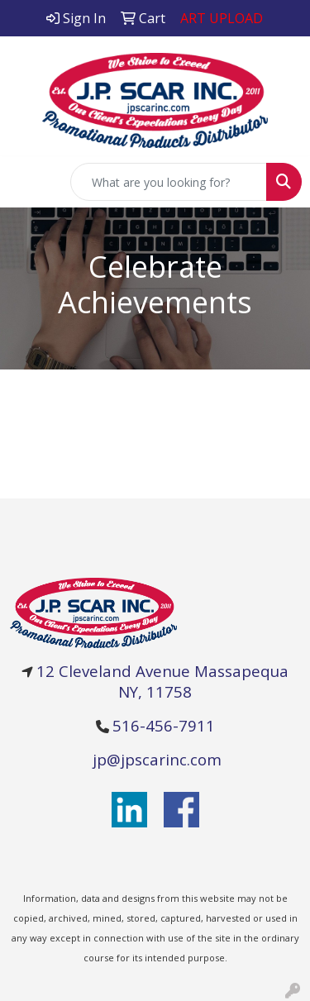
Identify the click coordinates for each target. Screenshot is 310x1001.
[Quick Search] (168, 182)
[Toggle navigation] (25, 181)
